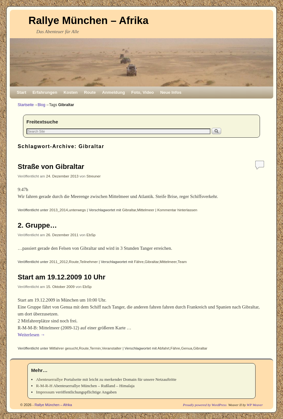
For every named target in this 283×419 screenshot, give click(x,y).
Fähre (139, 262)
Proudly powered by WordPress (205, 405)
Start (21, 92)
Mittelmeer (145, 210)
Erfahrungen (44, 92)
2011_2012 (59, 262)
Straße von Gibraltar (51, 167)
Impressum (45, 392)
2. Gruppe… (37, 225)
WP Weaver (255, 405)
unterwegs (77, 210)
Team (182, 262)
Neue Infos (170, 92)
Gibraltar (129, 210)
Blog (41, 105)
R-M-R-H (44, 385)
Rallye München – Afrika (88, 20)
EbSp (91, 235)
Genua (186, 348)
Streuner (93, 176)
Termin (95, 348)
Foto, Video (142, 92)
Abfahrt (163, 348)
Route (90, 92)
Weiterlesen (31, 334)
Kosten (70, 92)
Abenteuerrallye (49, 379)
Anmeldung (113, 92)
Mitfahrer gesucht (64, 348)
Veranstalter (111, 348)
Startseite (26, 105)
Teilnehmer (89, 262)
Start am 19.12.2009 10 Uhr (61, 277)
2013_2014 (59, 210)
